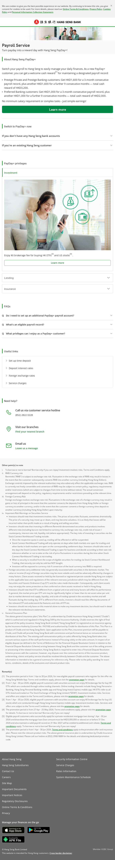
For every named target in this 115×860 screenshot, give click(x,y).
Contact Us (8, 771)
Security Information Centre (71, 759)
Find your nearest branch (29, 431)
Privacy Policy (96, 9)
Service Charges (65, 765)
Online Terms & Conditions (76, 9)
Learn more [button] (57, 109)
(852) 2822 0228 (24, 415)
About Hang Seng (11, 759)
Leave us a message (26, 448)
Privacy (6, 813)
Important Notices (12, 795)
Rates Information (66, 771)
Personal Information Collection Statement (32, 12)
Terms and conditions (62, 729)
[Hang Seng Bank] (57, 22)
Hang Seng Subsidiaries (15, 765)
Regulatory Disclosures (15, 801)
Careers (6, 777)
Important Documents (14, 789)
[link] (61, 853)
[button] (4, 22)
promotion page (76, 679)
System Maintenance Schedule (73, 777)
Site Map (7, 783)
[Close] (111, 5)
